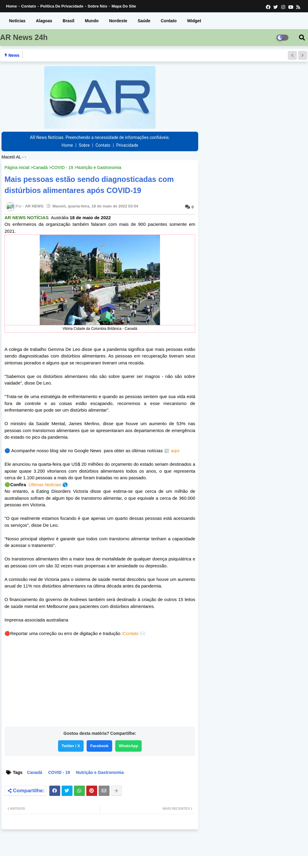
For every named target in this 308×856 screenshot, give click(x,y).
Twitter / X (71, 746)
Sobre (84, 145)
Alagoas (44, 20)
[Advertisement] (100, 683)
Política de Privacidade (61, 6)
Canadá (40, 167)
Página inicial (17, 167)
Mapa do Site (124, 6)
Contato (28, 6)
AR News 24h (24, 37)
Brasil (68, 20)
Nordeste (118, 20)
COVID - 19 (62, 167)
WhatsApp (128, 746)
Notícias (17, 20)
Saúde (144, 20)
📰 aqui (171, 450)
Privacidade (127, 145)
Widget (194, 20)
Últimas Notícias (45, 484)
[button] (292, 55)
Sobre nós (97, 6)
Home (11, 6)
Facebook (99, 746)
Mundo (92, 20)
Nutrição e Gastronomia (99, 167)
